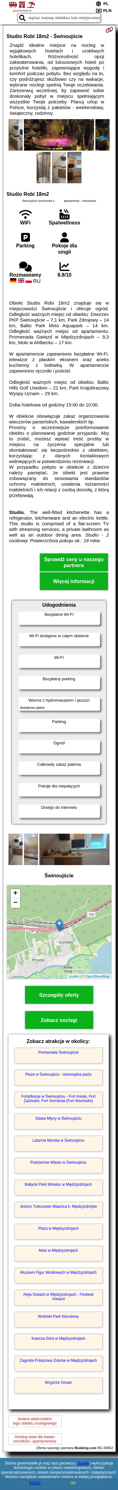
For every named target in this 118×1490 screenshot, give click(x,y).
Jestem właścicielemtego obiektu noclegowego (35, 1421)
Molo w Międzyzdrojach (58, 1250)
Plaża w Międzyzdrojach (58, 1228)
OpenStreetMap (97, 976)
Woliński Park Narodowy (58, 1316)
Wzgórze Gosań (58, 1382)
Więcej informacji (73, 581)
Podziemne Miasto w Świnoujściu (58, 1162)
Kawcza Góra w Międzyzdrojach (58, 1338)
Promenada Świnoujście (58, 1052)
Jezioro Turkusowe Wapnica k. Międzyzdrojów (58, 1206)
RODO (35, 1483)
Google (83, 1463)
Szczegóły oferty (59, 995)
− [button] (15, 903)
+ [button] (15, 893)
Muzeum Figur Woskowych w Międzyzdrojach (58, 1272)
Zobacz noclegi (59, 1020)
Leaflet (74, 976)
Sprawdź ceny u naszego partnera (74, 562)
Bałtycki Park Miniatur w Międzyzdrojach (58, 1184)
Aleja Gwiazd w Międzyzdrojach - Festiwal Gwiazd (58, 1296)
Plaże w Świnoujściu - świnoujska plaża (58, 1074)
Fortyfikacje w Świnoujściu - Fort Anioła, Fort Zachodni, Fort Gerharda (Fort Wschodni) (58, 1098)
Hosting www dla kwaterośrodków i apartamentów (34, 1439)
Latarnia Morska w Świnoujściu (58, 1140)
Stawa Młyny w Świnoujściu (58, 1118)
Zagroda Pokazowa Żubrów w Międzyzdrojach (58, 1360)
